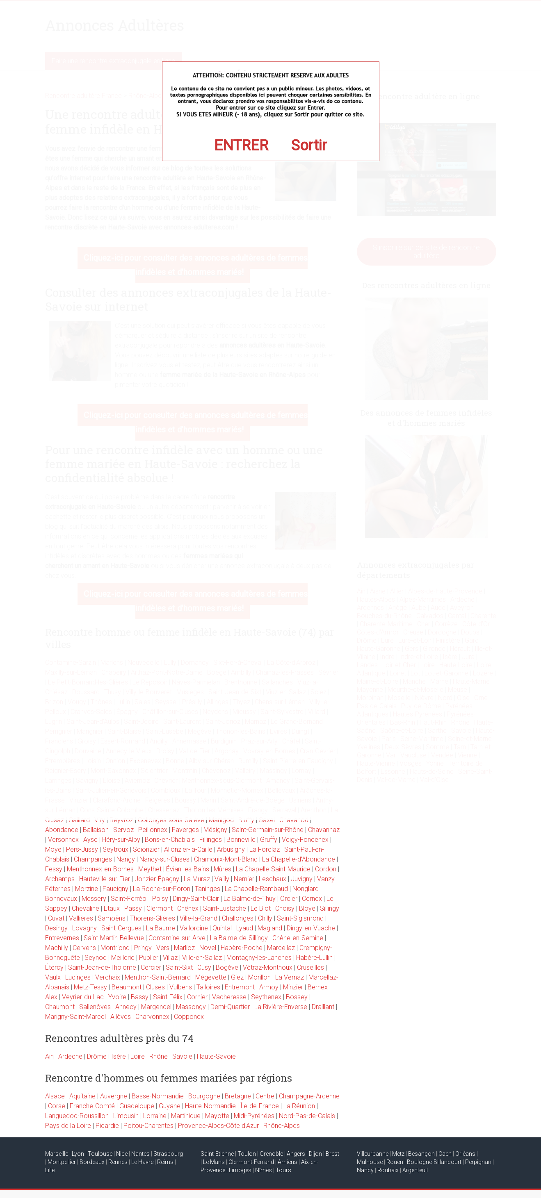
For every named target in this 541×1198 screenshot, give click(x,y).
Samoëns (112, 918)
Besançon (421, 1153)
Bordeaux (92, 1162)
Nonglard (305, 889)
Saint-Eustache (224, 908)
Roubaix (388, 1170)
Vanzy (326, 879)
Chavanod (293, 820)
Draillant (323, 1007)
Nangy (125, 859)
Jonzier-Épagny (157, 879)
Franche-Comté (92, 1106)
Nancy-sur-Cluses (164, 859)
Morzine (86, 889)
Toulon (246, 1153)
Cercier (151, 967)
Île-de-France (259, 1106)
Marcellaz (281, 948)
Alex (51, 997)
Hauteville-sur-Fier (104, 879)
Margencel (156, 1007)
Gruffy (268, 839)
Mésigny (215, 830)
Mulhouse (370, 1162)
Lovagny (84, 928)
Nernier (244, 879)
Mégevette (210, 977)
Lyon (78, 1153)
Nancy (365, 1170)
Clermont (159, 908)
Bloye (307, 908)
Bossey (297, 997)
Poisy (160, 898)
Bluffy (246, 820)
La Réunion (299, 1106)
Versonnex (63, 839)
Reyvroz (121, 820)
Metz (398, 1153)
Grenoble (271, 1153)
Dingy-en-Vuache (311, 928)
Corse (56, 1106)
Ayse (90, 839)
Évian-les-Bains (187, 869)
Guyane (169, 1106)
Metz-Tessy (90, 987)
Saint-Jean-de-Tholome (102, 967)
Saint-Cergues (121, 928)
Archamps (60, 879)
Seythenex (266, 997)
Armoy (268, 987)
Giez (237, 977)
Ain (49, 1056)
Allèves (120, 1017)
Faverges (185, 830)
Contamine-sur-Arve (176, 938)
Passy (133, 908)
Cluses (155, 987)
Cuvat (56, 918)
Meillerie (123, 958)
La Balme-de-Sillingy (239, 938)
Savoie (182, 1056)
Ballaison (96, 830)
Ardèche (70, 1056)
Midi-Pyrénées (254, 1116)
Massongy (191, 1007)
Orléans (465, 1153)
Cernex (312, 898)
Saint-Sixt (179, 967)
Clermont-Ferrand (251, 1162)
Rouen (394, 1162)
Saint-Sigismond (300, 918)
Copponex (189, 1017)
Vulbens (180, 987)
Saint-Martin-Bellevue (114, 938)
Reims (165, 1162)
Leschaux (272, 879)
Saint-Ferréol (129, 898)
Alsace (55, 1096)
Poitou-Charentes (148, 1126)
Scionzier (146, 849)
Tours (283, 1170)
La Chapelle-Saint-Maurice (273, 869)
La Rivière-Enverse (280, 1007)
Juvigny (302, 879)
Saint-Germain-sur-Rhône (268, 830)
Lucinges (78, 977)
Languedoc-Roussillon (77, 1116)
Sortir (309, 145)
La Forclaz (264, 849)
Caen (445, 1153)
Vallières (81, 918)
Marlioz (184, 948)
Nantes (140, 1153)
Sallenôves (95, 1007)
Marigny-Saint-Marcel (75, 1017)
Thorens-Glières (152, 918)
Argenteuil (415, 1170)
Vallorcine (194, 928)
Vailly (222, 879)
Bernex (318, 987)
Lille (50, 1170)
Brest (332, 1153)
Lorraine (155, 1116)
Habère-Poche (242, 948)
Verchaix (107, 977)
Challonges (237, 918)
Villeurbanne (372, 1153)
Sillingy (329, 908)
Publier (148, 958)
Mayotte (217, 1116)
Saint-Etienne (217, 1153)
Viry (99, 820)
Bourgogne (204, 1096)
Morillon (259, 977)
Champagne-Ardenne (309, 1096)
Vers (162, 948)
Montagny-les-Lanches (259, 958)
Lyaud (244, 928)
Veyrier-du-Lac (83, 997)
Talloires (208, 987)
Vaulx (53, 977)
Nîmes (263, 1170)
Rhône (158, 1056)
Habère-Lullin (314, 958)
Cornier (197, 997)
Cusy (204, 967)
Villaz (170, 958)
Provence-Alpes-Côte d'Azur (218, 1126)
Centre (265, 1096)
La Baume (160, 928)
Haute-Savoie (216, 1056)
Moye (53, 849)
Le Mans (214, 1162)
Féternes (58, 889)
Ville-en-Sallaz (202, 958)
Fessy (53, 869)
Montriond (115, 948)
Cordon (325, 869)
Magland (270, 928)
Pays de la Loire (68, 1126)
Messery (94, 898)
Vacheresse (229, 997)
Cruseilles (310, 967)
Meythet (150, 869)
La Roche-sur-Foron (161, 889)
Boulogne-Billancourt (434, 1162)
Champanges (93, 859)
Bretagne (238, 1096)
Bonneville (241, 839)
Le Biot (261, 908)
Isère (118, 1056)
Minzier (293, 987)
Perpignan (478, 1162)
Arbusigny (231, 849)
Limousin (126, 1116)
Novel (207, 948)
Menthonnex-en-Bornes (100, 869)
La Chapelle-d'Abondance (298, 859)
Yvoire (117, 997)
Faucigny (115, 889)
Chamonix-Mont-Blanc (226, 859)
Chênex (188, 908)
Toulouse (100, 1153)
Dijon (315, 1153)
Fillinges (210, 839)
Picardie (107, 1126)
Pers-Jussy (82, 849)
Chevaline (85, 908)
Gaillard (79, 820)
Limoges (240, 1170)
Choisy (284, 908)
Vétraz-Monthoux (267, 967)
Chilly (265, 918)
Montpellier (62, 1162)
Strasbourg (168, 1153)
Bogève (227, 967)
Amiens (287, 1162)
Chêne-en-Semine (297, 938)
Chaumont (60, 1007)
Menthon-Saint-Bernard (158, 977)
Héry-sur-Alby (121, 839)
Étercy (54, 967)
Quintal (222, 928)
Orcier (288, 898)
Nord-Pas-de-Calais (307, 1116)
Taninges (207, 889)
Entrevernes (62, 938)
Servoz (123, 830)
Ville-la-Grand (198, 918)
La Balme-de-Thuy (250, 898)
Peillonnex (152, 830)
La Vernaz (289, 977)
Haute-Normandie (210, 1106)
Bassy (139, 997)
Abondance (61, 830)
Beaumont (127, 987)
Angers (296, 1153)
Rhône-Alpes (281, 1126)
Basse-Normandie (158, 1096)
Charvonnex (152, 1017)
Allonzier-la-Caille (188, 849)
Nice (122, 1153)
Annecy (126, 1007)
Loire (137, 1056)
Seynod (95, 958)
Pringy (143, 948)
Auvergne (113, 1096)
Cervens (84, 948)
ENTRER (241, 145)
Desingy (56, 928)
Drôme (97, 1056)
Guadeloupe (136, 1106)
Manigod (221, 820)
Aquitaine (82, 1096)
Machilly (56, 948)
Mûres (222, 869)
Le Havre (142, 1162)
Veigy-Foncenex (305, 839)
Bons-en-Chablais (170, 839)
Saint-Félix (168, 997)
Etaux (112, 908)
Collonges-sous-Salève (171, 820)
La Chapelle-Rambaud (256, 889)
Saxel (267, 820)
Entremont (240, 987)
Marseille (56, 1153)
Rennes (118, 1162)
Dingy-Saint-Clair (196, 898)
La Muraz (197, 879)
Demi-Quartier (230, 1007)
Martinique (186, 1116)
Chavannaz (324, 830)
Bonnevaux (61, 898)
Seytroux (115, 849)
